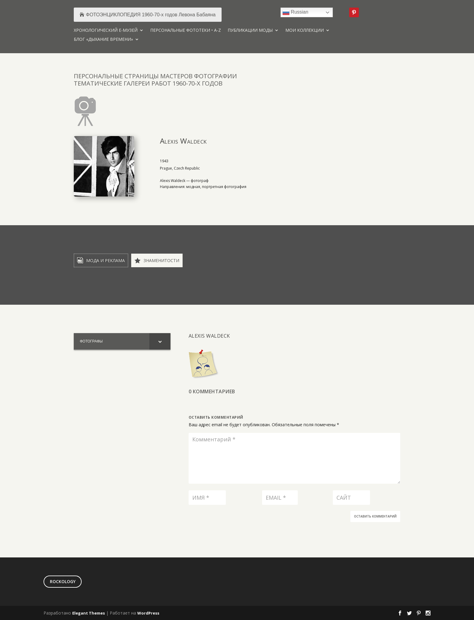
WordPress (148, 613)
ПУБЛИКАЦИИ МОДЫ (250, 30)
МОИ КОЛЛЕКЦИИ (304, 30)
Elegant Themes (88, 613)
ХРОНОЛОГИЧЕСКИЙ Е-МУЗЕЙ (106, 30)
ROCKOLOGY (63, 581)
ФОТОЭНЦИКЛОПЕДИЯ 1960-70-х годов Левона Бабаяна (151, 14)
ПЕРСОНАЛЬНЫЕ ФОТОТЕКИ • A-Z (185, 30)
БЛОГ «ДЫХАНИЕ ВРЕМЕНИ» (103, 39)
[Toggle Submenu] (159, 341)
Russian (295, 12)
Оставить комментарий (375, 516)
